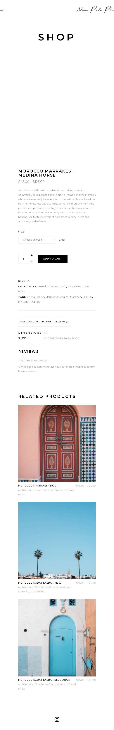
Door (50, 286)
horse (40, 296)
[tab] (35, 322)
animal (31, 296)
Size (21, 231)
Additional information (36, 321)
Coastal (53, 587)
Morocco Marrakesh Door (38, 485)
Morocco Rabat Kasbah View (39, 582)
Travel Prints (37, 591)
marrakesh (52, 296)
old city (87, 296)
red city (35, 301)
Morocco (60, 286)
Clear (62, 239)
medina (63, 296)
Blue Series (41, 587)
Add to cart (52, 258)
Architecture (25, 490)
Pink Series (74, 286)
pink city (23, 301)
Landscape (65, 587)
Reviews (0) (62, 321)
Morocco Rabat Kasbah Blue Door (44, 680)
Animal (42, 286)
